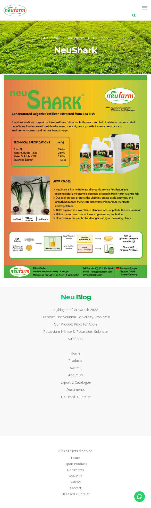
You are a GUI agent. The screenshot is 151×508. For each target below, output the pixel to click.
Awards (75, 367)
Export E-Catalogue (75, 382)
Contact (75, 488)
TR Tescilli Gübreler (75, 396)
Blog (75, 296)
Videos (75, 482)
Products (75, 360)
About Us (75, 375)
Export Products (75, 464)
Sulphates (75, 338)
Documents (75, 389)
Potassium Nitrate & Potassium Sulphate (75, 331)
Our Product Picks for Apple (75, 324)
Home (75, 353)
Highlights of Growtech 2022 (75, 309)
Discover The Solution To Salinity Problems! (75, 317)
